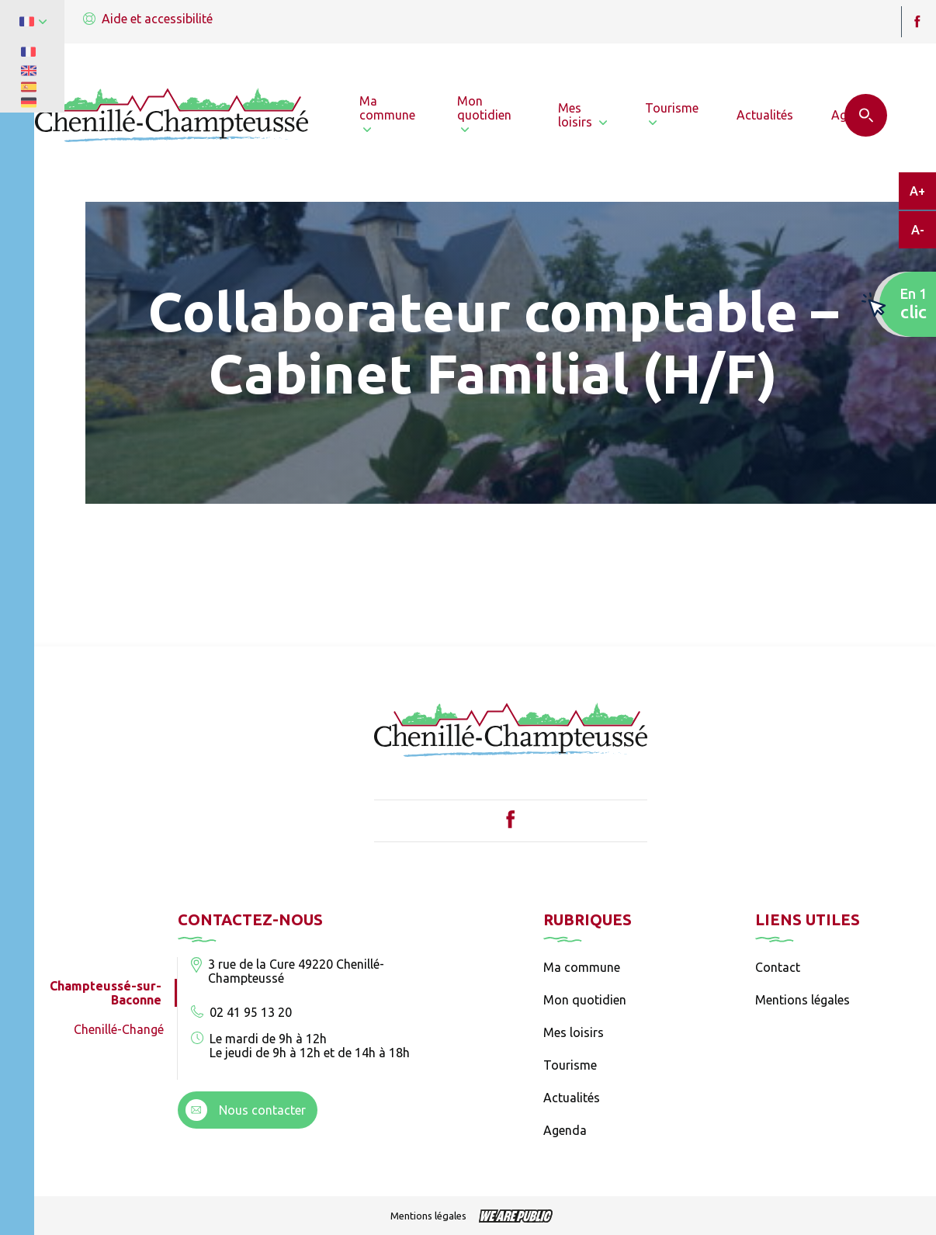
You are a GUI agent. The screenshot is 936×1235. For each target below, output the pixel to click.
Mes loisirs (573, 1032)
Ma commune (581, 967)
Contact (777, 967)
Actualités (571, 1098)
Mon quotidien (584, 1000)
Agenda (565, 1130)
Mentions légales (802, 1000)
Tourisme (570, 1065)
